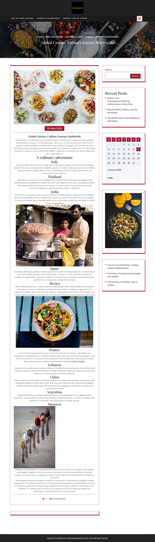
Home (39, 36)
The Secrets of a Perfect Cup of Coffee (122, 283)
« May (110, 178)
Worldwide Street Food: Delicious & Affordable (123, 119)
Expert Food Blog (55, 538)
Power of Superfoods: (48, 18)
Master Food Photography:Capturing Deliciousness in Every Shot (120, 101)
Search (108, 69)
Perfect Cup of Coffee (75, 18)
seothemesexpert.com (78, 538)
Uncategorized (54, 36)
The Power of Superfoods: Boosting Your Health (123, 275)
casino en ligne (78, 361)
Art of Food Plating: (22, 18)
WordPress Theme (99, 538)
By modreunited (57, 499)
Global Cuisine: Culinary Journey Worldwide (122, 111)
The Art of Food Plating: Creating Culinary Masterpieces (122, 266)
